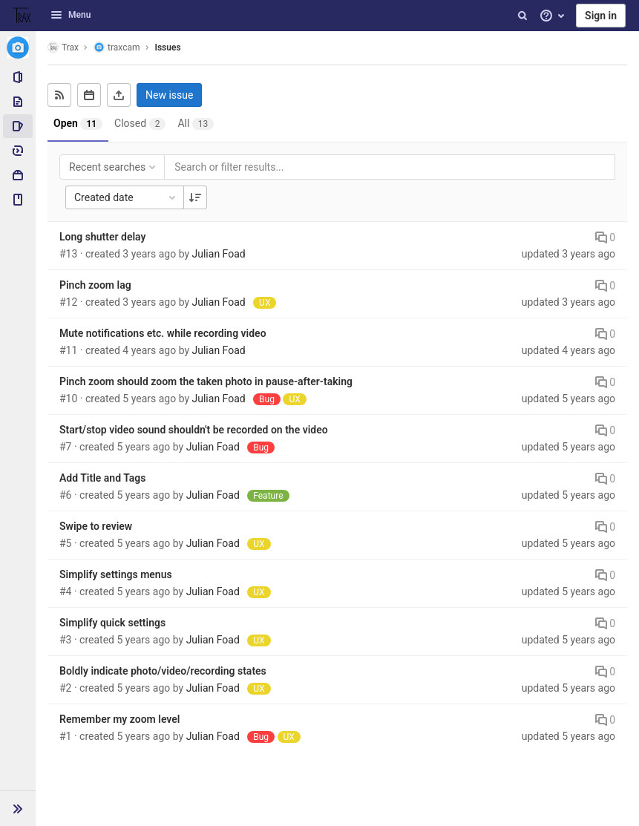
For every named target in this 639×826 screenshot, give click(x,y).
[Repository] (18, 102)
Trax (63, 47)
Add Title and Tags (102, 478)
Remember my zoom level (119, 719)
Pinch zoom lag (95, 285)
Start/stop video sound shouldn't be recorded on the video (193, 430)
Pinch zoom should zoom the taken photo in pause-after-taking (206, 381)
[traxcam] (18, 47)
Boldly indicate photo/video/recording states (162, 671)
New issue (169, 95)
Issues (168, 47)
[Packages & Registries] (18, 175)
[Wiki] (18, 200)
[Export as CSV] (119, 95)
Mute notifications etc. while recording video (162, 333)
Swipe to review (95, 526)
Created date (126, 197)
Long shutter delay (102, 237)
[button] (18, 808)
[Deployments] (18, 151)
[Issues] (18, 126)
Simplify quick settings (112, 623)
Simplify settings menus (115, 574)
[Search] (522, 15)
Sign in (601, 16)
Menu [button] (70, 15)
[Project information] (18, 77)
